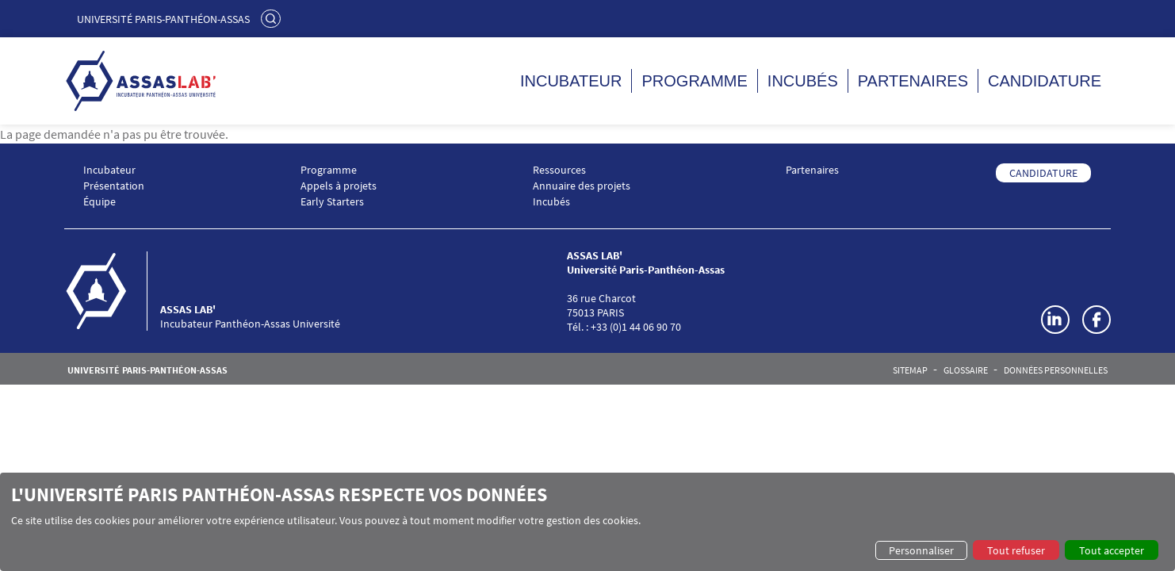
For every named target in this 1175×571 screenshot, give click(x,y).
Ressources (559, 170)
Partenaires (913, 81)
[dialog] (587, 522)
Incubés (802, 81)
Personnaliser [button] (921, 550)
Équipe (99, 202)
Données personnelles (1056, 370)
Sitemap (910, 370)
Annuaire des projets (581, 186)
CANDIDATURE (1043, 173)
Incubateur (571, 81)
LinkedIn (1055, 319)
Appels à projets (338, 186)
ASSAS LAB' (188, 309)
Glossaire (965, 370)
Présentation (113, 186)
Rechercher (273, 18)
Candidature (1044, 81)
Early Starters (332, 202)
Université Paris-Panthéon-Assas (163, 19)
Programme (694, 81)
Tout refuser (1016, 550)
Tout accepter (1111, 550)
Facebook (1096, 319)
